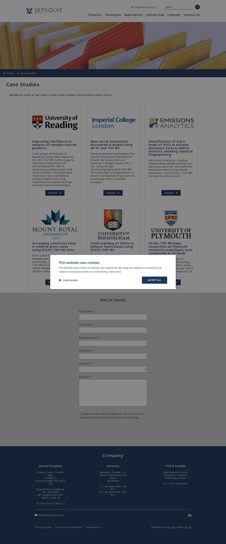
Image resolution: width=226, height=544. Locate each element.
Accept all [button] (154, 280)
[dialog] (113, 272)
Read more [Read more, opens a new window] (115, 271)
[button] (68, 280)
